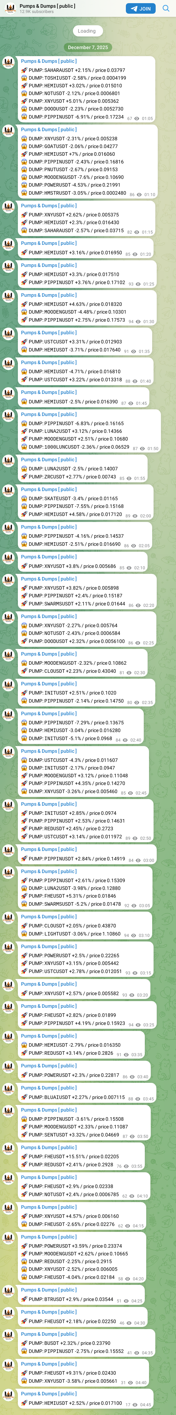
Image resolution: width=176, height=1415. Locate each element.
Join (141, 9)
